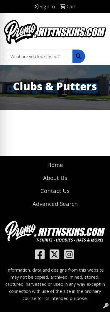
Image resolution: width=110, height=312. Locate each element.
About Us (55, 177)
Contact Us (55, 190)
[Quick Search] (38, 56)
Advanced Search (55, 203)
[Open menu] (98, 56)
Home (55, 164)
